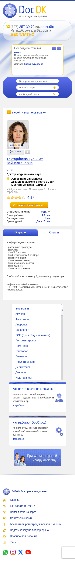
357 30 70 (26, 27)
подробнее (18, 405)
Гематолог (21, 345)
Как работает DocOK (22, 505)
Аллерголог (22, 319)
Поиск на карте (27, 87)
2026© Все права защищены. (25, 491)
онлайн (47, 27)
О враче (20, 232)
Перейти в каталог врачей (29, 112)
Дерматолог (22, 367)
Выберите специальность (33, 81)
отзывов (16, 151)
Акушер (20, 313)
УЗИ (9, 170)
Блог (13, 542)
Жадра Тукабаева (33, 64)
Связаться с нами (21, 518)
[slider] (16, 198)
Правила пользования (23, 536)
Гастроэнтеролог (25, 340)
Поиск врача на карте (23, 511)
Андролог (21, 324)
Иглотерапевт (23, 377)
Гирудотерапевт (25, 361)
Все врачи (22, 308)
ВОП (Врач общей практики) (32, 335)
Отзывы (54, 232)
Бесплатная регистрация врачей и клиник (35, 524)
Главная (15, 499)
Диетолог (21, 372)
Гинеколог (21, 356)
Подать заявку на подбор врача (29, 530)
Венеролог (22, 329)
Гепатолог (21, 351)
